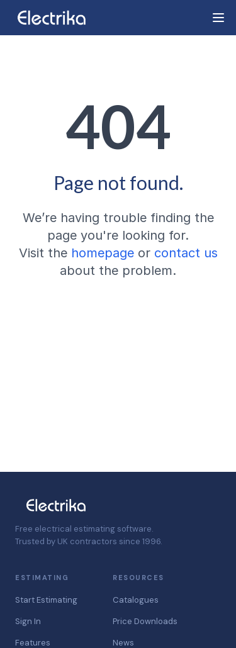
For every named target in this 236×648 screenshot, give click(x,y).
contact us (186, 252)
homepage (102, 252)
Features (32, 642)
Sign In (28, 621)
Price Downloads (145, 621)
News (123, 642)
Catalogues (136, 600)
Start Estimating (46, 600)
